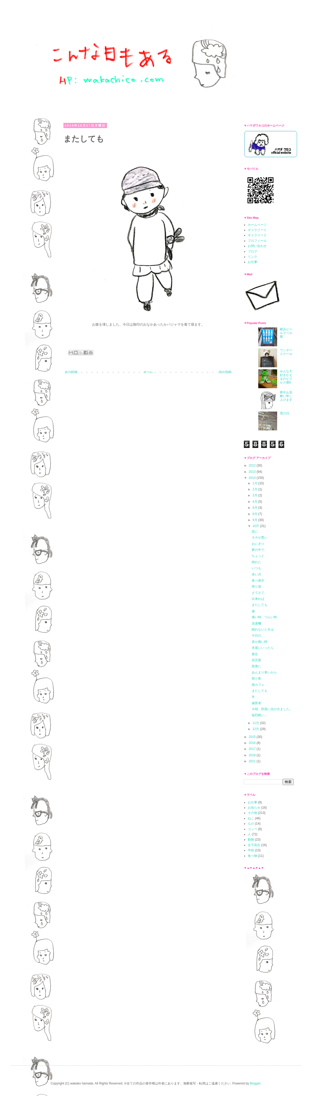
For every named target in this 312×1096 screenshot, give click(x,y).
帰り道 (256, 586)
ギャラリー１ (257, 230)
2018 (253, 755)
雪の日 (284, 413)
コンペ (252, 829)
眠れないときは (263, 629)
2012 (253, 465)
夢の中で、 (259, 550)
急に (255, 531)
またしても (259, 605)
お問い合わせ (257, 246)
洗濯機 (256, 623)
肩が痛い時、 (261, 642)
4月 (255, 501)
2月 (255, 489)
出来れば (258, 599)
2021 (253, 761)
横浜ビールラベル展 (286, 333)
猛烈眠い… (259, 715)
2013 (253, 472)
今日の (256, 635)
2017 (253, 749)
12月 (256, 729)
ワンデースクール (286, 352)
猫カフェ (258, 685)
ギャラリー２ (257, 235)
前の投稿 (225, 372)
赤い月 (256, 574)
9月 (255, 520)
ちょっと (258, 556)
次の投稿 (71, 372)
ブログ (252, 251)
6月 (255, 507)
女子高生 (254, 845)
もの (251, 823)
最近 (255, 654)
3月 (255, 495)
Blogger (255, 1083)
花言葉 (256, 660)
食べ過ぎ (258, 580)
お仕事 (252, 262)
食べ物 (252, 856)
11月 (256, 723)
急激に (256, 666)
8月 (255, 514)
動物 (251, 839)
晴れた (256, 562)
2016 (253, 743)
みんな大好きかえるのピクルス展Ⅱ (286, 376)
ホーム (148, 372)
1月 (255, 483)
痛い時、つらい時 (264, 617)
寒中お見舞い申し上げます (286, 396)
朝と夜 (256, 678)
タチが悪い (259, 537)
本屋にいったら (263, 648)
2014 (253, 478)
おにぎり (258, 544)
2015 (253, 737)
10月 (256, 526)
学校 (251, 850)
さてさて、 (259, 593)
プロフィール (257, 241)
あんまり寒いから (264, 672)
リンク (252, 257)
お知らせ (254, 807)
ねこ (251, 818)
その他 (252, 813)
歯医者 (256, 703)
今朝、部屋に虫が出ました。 (272, 709)
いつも (256, 568)
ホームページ (257, 225)
